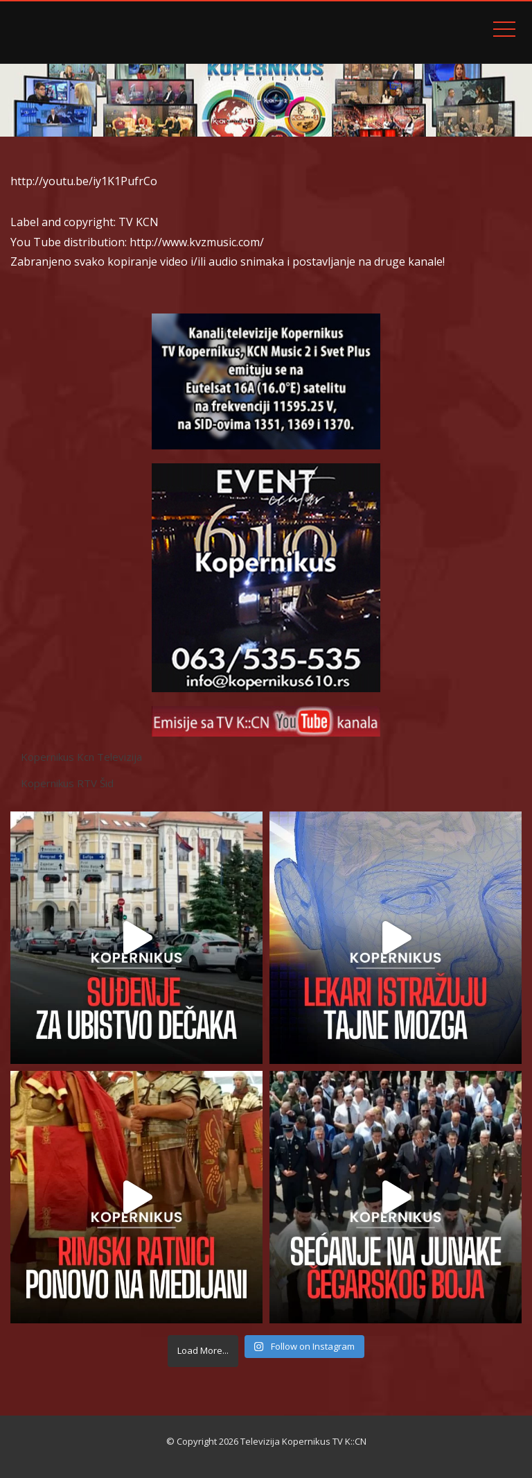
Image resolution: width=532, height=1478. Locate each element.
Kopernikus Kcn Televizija (81, 757)
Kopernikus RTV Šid (67, 783)
